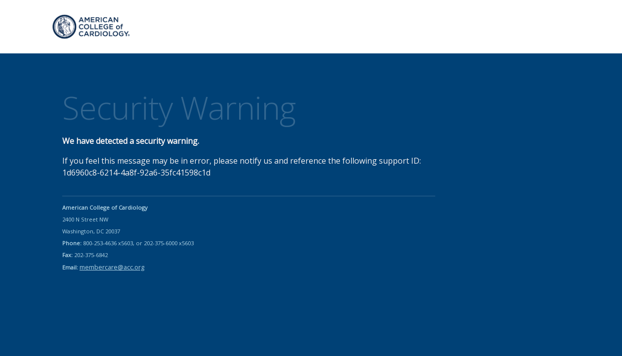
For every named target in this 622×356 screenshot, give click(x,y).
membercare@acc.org (112, 267)
